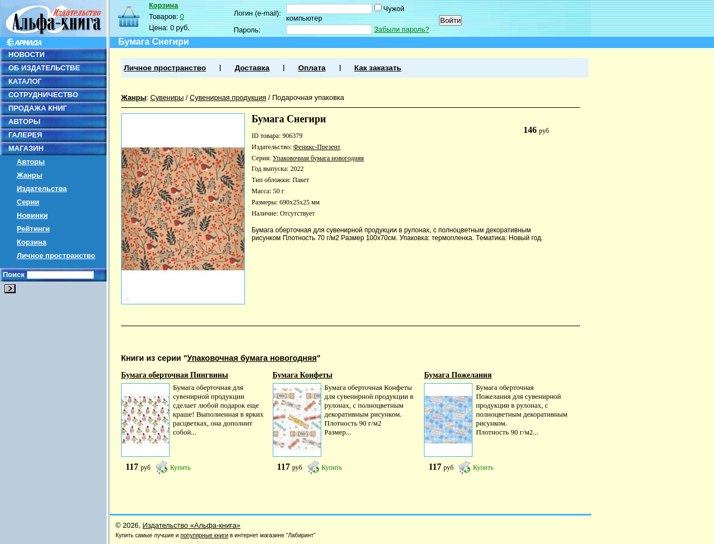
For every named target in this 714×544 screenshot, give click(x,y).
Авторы (31, 162)
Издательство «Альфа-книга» (191, 525)
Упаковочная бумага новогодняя (318, 158)
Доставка (252, 68)
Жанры (29, 175)
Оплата (311, 68)
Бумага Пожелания (457, 375)
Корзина (31, 242)
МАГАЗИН (26, 148)
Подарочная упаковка (308, 97)
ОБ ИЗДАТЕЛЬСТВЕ (44, 68)
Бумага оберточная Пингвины (174, 375)
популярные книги (204, 535)
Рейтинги (33, 229)
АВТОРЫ (24, 121)
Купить (180, 467)
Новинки (32, 215)
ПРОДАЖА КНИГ (37, 108)
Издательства (42, 188)
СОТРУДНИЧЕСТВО (43, 94)
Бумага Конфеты (302, 375)
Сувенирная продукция (228, 97)
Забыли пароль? (402, 29)
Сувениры (167, 97)
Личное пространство (56, 255)
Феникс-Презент (316, 147)
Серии (28, 202)
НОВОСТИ (26, 54)
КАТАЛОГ (25, 81)
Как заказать (377, 68)
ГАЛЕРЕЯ (25, 135)
